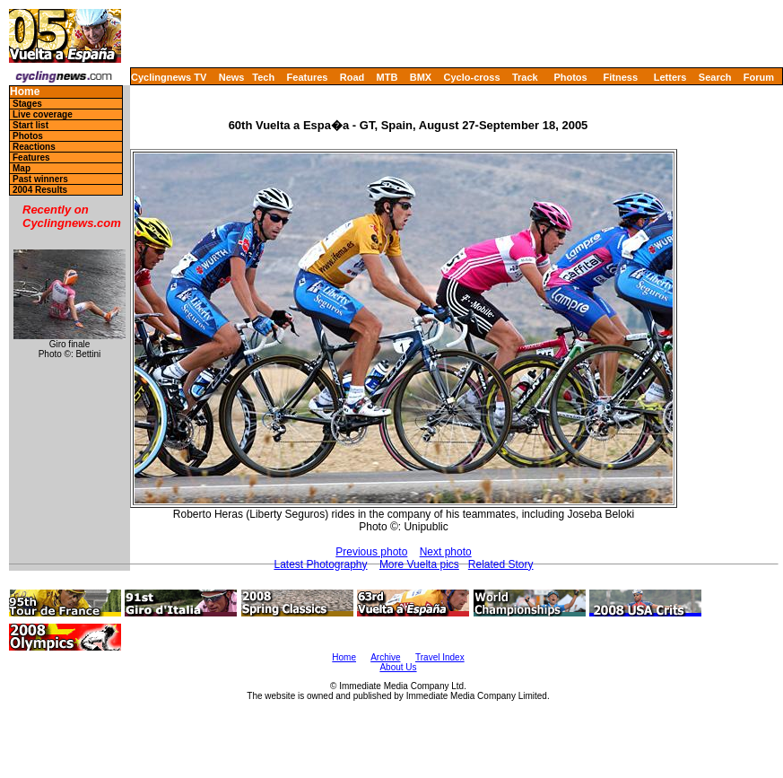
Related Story (501, 564)
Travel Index (440, 657)
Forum (759, 77)
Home (24, 92)
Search (715, 77)
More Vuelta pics (419, 564)
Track (525, 77)
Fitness (620, 77)
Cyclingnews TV (168, 77)
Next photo (446, 552)
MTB (387, 77)
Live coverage (43, 114)
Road (352, 77)
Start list (30, 125)
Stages (27, 104)
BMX (420, 77)
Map (21, 168)
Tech (263, 77)
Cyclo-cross (472, 77)
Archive (385, 657)
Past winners (40, 179)
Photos (570, 77)
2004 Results (40, 190)
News (232, 77)
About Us (397, 667)
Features (307, 77)
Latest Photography (320, 564)
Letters (670, 77)
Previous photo (371, 552)
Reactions (34, 147)
